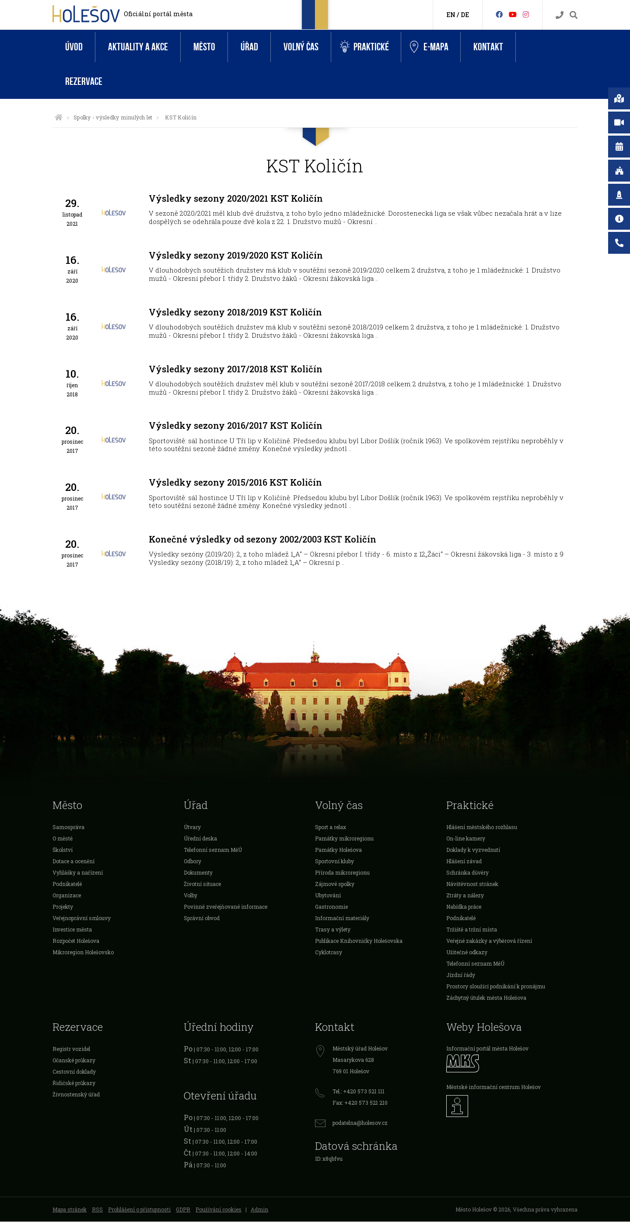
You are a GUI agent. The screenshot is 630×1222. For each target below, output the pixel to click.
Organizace (66, 895)
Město (204, 47)
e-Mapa (429, 47)
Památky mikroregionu (344, 838)
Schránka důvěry (467, 872)
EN (450, 15)
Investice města (72, 929)
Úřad (249, 47)
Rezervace (83, 81)
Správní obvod (202, 918)
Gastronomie (331, 906)
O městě (62, 838)
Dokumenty (198, 872)
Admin (259, 1209)
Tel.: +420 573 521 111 (358, 1091)
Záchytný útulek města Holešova (486, 997)
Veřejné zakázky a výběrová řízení (489, 941)
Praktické (364, 47)
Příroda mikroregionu (342, 872)
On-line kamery (465, 838)
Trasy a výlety (332, 929)
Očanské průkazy (73, 1060)
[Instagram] (526, 14)
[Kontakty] (560, 15)
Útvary (192, 827)
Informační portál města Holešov (487, 1048)
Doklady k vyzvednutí (473, 850)
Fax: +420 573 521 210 (360, 1102)
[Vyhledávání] (574, 15)
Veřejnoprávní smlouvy (81, 918)
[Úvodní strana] (59, 117)
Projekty (62, 906)
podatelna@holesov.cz (360, 1123)
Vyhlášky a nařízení (77, 872)
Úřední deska (200, 838)
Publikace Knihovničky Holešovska (358, 941)
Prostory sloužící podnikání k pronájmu (495, 986)
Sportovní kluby (334, 861)
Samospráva (68, 827)
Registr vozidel (71, 1049)
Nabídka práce (463, 906)
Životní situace (202, 884)
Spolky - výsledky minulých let (113, 117)
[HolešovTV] (513, 14)
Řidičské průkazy (73, 1083)
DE (465, 15)
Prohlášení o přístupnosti (139, 1209)
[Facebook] (499, 14)
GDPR (183, 1209)
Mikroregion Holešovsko (83, 952)
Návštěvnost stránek (472, 884)
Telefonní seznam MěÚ (213, 850)
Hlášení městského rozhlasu (481, 827)
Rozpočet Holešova (75, 941)
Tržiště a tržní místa (471, 929)
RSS (97, 1209)
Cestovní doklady (74, 1071)
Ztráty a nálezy (465, 895)
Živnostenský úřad (76, 1094)
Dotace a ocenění (73, 861)
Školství (62, 850)
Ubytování (328, 895)
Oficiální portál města (158, 14)
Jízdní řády (460, 975)
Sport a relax (330, 827)
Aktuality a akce (138, 47)
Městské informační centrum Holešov (493, 1087)
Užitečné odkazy (466, 952)
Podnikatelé (67, 884)
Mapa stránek (69, 1209)
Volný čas (301, 47)
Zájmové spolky (334, 884)
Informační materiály (342, 918)
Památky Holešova (338, 850)
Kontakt (488, 47)
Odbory (192, 861)
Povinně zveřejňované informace (225, 906)
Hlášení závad (464, 861)
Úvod (74, 47)
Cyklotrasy (328, 952)
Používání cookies (219, 1209)
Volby (190, 895)
